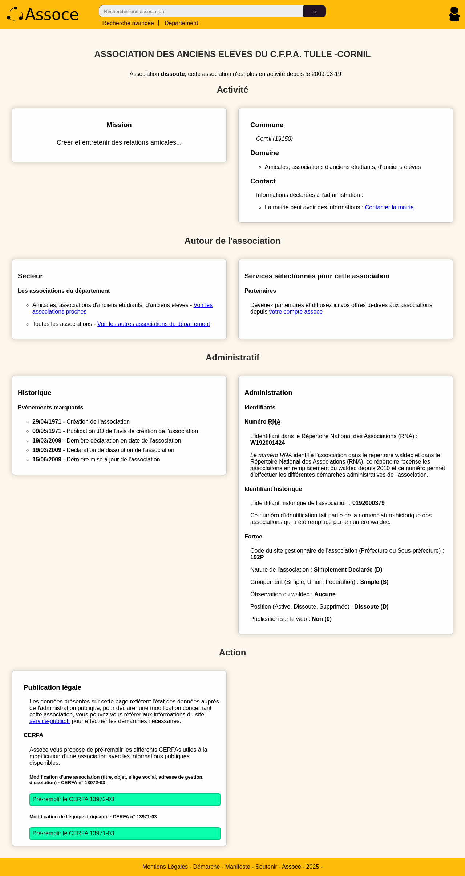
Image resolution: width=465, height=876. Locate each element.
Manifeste (237, 867)
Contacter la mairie (389, 207)
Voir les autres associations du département (153, 324)
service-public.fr (49, 721)
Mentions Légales (165, 867)
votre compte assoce (296, 311)
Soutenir (266, 867)
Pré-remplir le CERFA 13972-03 (73, 799)
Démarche (206, 867)
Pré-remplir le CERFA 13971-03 (73, 833)
